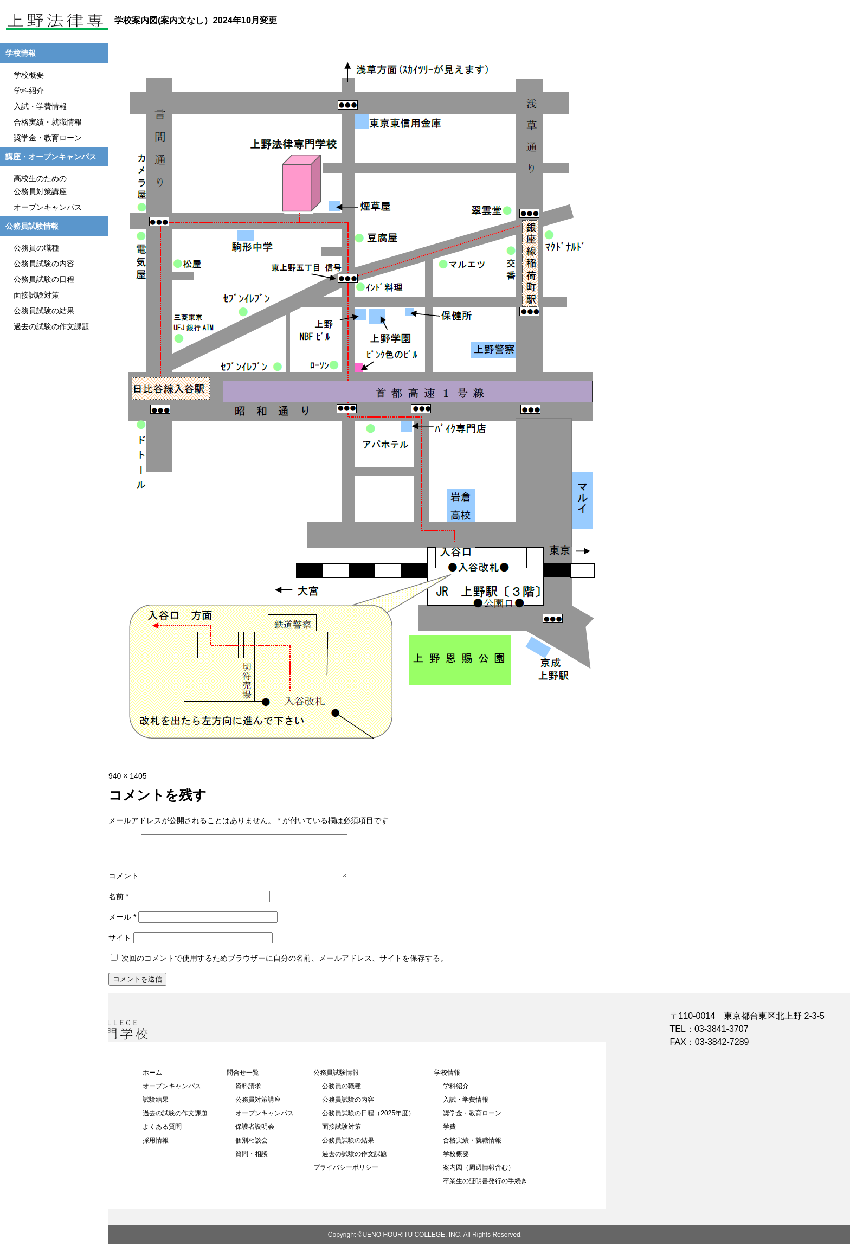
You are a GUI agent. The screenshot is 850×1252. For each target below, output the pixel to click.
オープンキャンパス (172, 1094)
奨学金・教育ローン (472, 1121)
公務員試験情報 (336, 1080)
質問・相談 (251, 1162)
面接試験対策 (341, 1135)
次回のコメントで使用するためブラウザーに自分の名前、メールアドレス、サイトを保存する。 (284, 966)
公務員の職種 (341, 1094)
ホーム (152, 1080)
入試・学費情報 (465, 1108)
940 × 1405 (127, 776)
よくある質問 (162, 1135)
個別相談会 (251, 1148)
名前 (118, 904)
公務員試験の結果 (348, 1148)
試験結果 (156, 1108)
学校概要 (456, 1162)
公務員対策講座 (258, 1108)
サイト (119, 945)
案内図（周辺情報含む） (478, 1175)
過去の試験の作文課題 (175, 1121)
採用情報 (156, 1148)
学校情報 (447, 1080)
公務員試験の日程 (44, 279)
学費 (449, 1135)
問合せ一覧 (243, 1080)
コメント (123, 883)
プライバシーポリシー (345, 1175)
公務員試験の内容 (348, 1108)
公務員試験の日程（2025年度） (368, 1121)
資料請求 (248, 1094)
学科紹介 (456, 1094)
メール (122, 925)
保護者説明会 (254, 1135)
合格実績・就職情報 (472, 1148)
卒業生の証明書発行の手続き (485, 1189)
